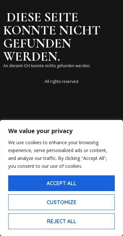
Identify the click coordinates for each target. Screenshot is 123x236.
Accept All (61, 183)
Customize (61, 202)
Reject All (61, 221)
